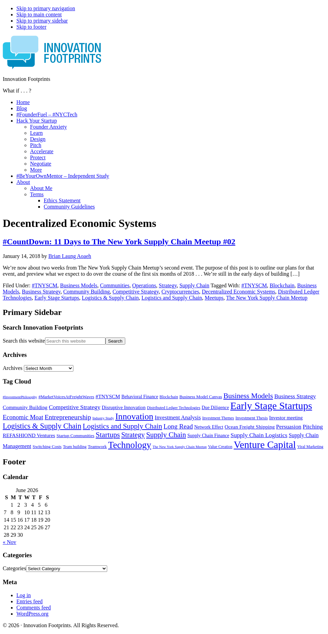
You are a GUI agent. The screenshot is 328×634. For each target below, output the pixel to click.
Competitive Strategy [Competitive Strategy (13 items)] (74, 407)
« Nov (9, 542)
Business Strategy (41, 291)
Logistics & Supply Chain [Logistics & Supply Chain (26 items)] (42, 426)
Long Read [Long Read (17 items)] (178, 426)
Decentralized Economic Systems (238, 291)
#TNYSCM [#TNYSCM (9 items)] (108, 396)
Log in (23, 595)
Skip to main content (39, 14)
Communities (114, 285)
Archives (13, 368)
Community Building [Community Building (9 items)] (25, 407)
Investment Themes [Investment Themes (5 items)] (218, 418)
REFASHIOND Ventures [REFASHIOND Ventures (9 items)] (29, 435)
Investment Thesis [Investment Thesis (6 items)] (252, 417)
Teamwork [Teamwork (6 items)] (97, 446)
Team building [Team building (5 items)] (74, 446)
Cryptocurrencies (180, 291)
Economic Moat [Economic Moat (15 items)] (23, 417)
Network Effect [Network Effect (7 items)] (208, 427)
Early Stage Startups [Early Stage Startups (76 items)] (271, 405)
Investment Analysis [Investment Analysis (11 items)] (178, 417)
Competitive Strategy (136, 291)
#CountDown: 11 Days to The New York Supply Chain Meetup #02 (119, 241)
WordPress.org (32, 614)
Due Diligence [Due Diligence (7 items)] (215, 407)
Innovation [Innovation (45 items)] (134, 416)
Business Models (78, 285)
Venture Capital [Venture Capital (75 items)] (265, 444)
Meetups (214, 298)
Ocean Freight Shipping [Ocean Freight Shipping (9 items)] (250, 427)
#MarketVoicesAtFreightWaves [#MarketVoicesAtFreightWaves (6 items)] (66, 396)
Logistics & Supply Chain (110, 298)
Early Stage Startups (56, 298)
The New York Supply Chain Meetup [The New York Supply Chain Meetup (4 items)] (180, 447)
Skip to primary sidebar (42, 21)
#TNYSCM (44, 285)
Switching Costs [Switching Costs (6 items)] (47, 446)
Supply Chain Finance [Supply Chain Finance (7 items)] (208, 435)
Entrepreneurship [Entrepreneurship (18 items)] (68, 417)
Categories (14, 568)
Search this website (24, 341)
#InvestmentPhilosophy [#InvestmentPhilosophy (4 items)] (20, 397)
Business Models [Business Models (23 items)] (248, 396)
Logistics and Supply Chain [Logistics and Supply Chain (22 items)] (122, 426)
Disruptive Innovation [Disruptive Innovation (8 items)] (123, 407)
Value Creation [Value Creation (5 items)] (220, 446)
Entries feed (29, 601)
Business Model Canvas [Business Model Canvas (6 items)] (201, 396)
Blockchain (282, 285)
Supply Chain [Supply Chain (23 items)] (166, 435)
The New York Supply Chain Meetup (267, 298)
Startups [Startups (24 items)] (108, 435)
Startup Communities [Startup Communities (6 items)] (75, 435)
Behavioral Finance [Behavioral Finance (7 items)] (140, 396)
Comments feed (33, 607)
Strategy (167, 285)
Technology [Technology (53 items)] (129, 445)
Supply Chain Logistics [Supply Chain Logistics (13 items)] (259, 435)
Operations (144, 285)
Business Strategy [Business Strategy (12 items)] (295, 396)
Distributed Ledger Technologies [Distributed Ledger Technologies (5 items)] (173, 407)
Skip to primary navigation (45, 8)
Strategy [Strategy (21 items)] (133, 434)
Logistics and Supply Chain (171, 298)
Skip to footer (31, 27)
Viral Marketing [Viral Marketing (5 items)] (310, 446)
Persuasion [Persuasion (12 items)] (288, 426)
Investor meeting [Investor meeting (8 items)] (285, 417)
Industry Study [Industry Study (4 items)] (103, 418)
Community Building (86, 291)
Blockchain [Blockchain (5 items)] (168, 396)
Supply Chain (195, 285)
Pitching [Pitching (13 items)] (313, 426)
